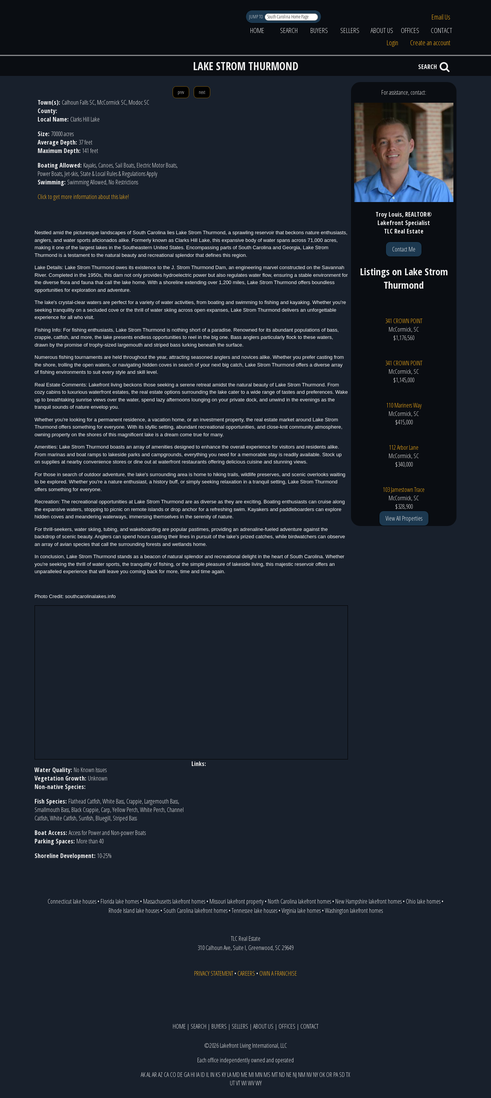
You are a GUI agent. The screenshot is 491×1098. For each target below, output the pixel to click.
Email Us (441, 16)
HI (193, 1074)
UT (232, 1083)
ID (203, 1074)
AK (143, 1074)
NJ (295, 1074)
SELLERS (349, 30)
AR (154, 1074)
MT (275, 1074)
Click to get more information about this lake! (83, 196)
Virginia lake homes (301, 910)
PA (335, 1074)
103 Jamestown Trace (404, 489)
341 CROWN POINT (403, 321)
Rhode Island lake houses (134, 910)
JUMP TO (256, 16)
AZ (160, 1074)
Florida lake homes (120, 901)
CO (173, 1074)
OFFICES (410, 30)
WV (251, 1083)
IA (197, 1074)
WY (258, 1083)
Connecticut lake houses (72, 901)
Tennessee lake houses (254, 910)
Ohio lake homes (423, 901)
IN (212, 1074)
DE (180, 1074)
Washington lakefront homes (354, 910)
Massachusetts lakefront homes (174, 901)
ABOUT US (382, 30)
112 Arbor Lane (404, 447)
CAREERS (246, 973)
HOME (257, 30)
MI (251, 1074)
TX (348, 1074)
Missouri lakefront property (236, 901)
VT (238, 1083)
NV (309, 1074)
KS (218, 1074)
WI (244, 1083)
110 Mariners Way (404, 405)
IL (207, 1074)
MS (267, 1074)
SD (342, 1074)
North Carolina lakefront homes (299, 901)
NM (301, 1074)
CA (166, 1074)
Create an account (430, 42)
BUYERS (319, 30)
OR (329, 1074)
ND (282, 1074)
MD (236, 1074)
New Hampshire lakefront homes (368, 901)
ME (244, 1074)
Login (392, 42)
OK (322, 1074)
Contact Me (403, 249)
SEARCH (289, 30)
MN (258, 1074)
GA (186, 1074)
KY (224, 1074)
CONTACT (441, 30)
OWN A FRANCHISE (278, 973)
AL (149, 1074)
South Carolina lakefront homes (195, 910)
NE (289, 1074)
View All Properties (404, 518)
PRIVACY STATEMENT (213, 973)
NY (315, 1074)
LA (229, 1074)
